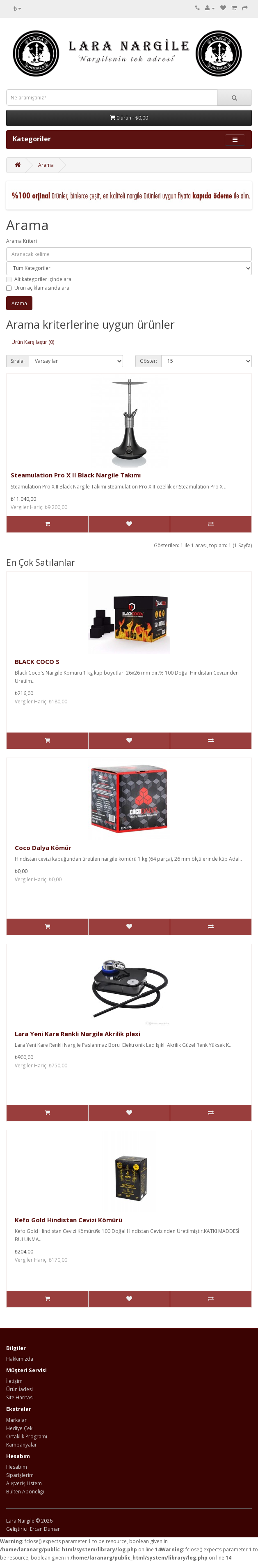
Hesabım (16, 1466)
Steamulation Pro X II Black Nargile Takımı (76, 475)
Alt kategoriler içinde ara (38, 279)
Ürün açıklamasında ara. (38, 287)
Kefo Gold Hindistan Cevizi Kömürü (68, 1220)
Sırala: (18, 360)
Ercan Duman (45, 1528)
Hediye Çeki (20, 1428)
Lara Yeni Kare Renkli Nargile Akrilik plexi (77, 1034)
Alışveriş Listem (24, 1483)
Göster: (148, 360)
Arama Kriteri (21, 240)
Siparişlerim (20, 1475)
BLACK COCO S (37, 661)
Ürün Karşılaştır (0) (32, 342)
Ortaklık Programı (26, 1436)
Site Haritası (20, 1397)
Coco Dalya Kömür (43, 847)
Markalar (16, 1420)
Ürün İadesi (19, 1389)
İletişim (14, 1381)
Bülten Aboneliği (25, 1491)
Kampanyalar (21, 1444)
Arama (46, 164)
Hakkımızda (19, 1358)
